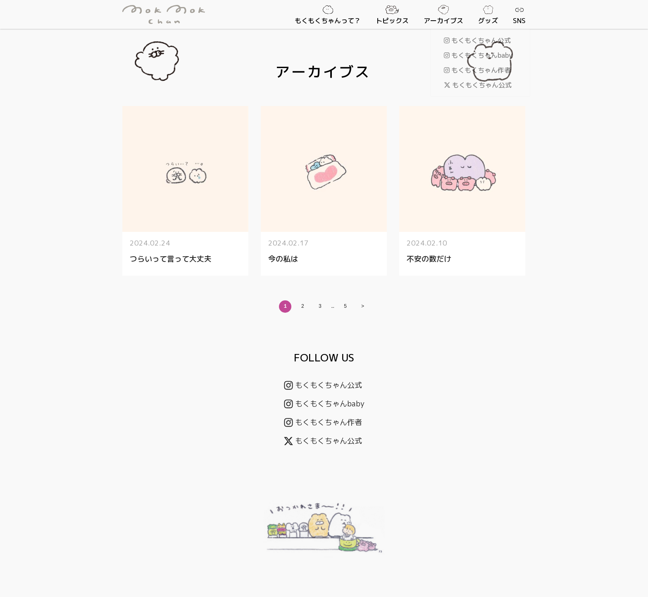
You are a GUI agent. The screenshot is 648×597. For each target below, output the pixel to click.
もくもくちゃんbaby (324, 404)
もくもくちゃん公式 (323, 385)
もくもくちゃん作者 (323, 422)
